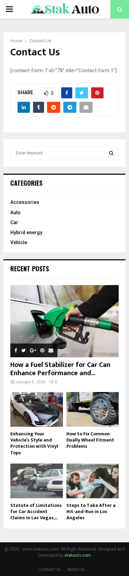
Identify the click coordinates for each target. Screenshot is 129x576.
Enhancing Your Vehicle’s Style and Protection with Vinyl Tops (34, 443)
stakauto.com (77, 555)
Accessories (24, 202)
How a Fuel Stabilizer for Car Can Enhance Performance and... (60, 369)
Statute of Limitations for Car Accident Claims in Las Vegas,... (36, 511)
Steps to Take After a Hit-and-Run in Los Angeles (91, 511)
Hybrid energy (26, 232)
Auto (15, 212)
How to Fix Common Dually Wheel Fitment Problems (90, 440)
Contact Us (50, 569)
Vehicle (18, 242)
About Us (75, 569)
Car (14, 222)
